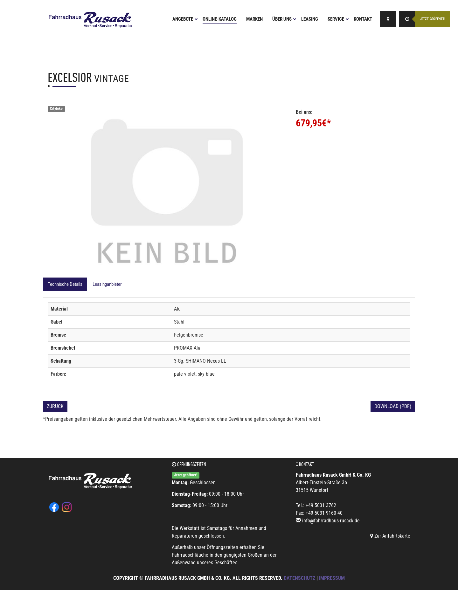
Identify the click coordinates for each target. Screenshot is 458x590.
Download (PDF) (392, 406)
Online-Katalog (220, 19)
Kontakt (363, 19)
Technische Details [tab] (65, 284)
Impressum (332, 578)
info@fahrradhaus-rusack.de (331, 521)
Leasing (309, 19)
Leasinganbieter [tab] (107, 284)
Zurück (55, 406)
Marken (254, 19)
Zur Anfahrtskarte (390, 536)
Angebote (185, 19)
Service (338, 19)
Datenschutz (299, 578)
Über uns (284, 19)
